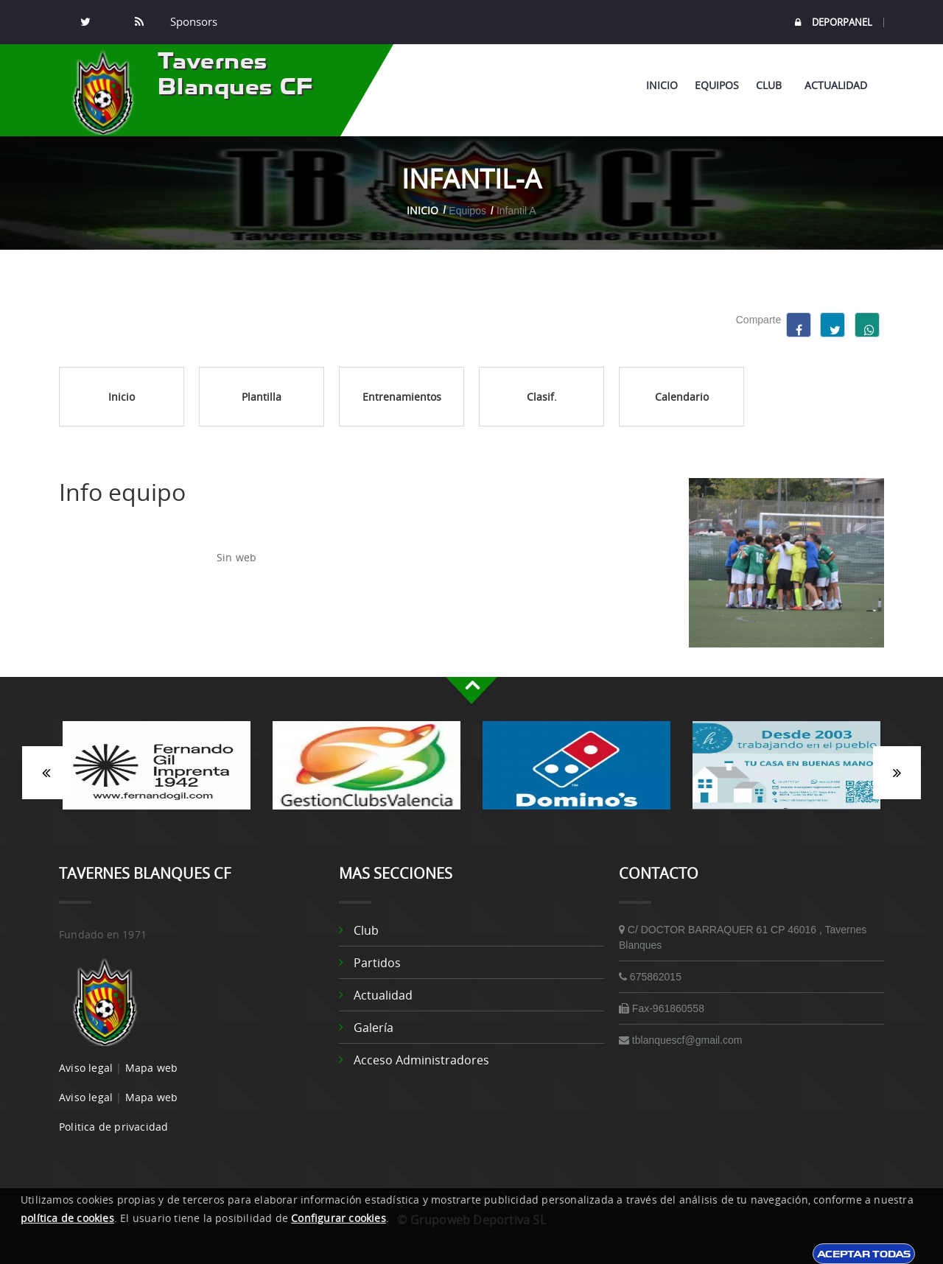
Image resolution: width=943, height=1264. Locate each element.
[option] (157, 772)
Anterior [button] (45, 772)
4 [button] (504, 817)
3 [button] (482, 817)
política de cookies (67, 1218)
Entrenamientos (401, 397)
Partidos (377, 963)
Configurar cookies (338, 1218)
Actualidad (835, 85)
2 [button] (460, 817)
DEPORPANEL (833, 22)
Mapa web (151, 1068)
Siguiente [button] (898, 772)
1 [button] (438, 817)
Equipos (717, 85)
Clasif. (542, 397)
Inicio (662, 85)
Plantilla (261, 397)
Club (772, 85)
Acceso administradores (421, 1060)
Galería (373, 1027)
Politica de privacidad (113, 1127)
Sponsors (192, 22)
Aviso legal (86, 1068)
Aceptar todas (864, 1254)
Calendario (682, 397)
